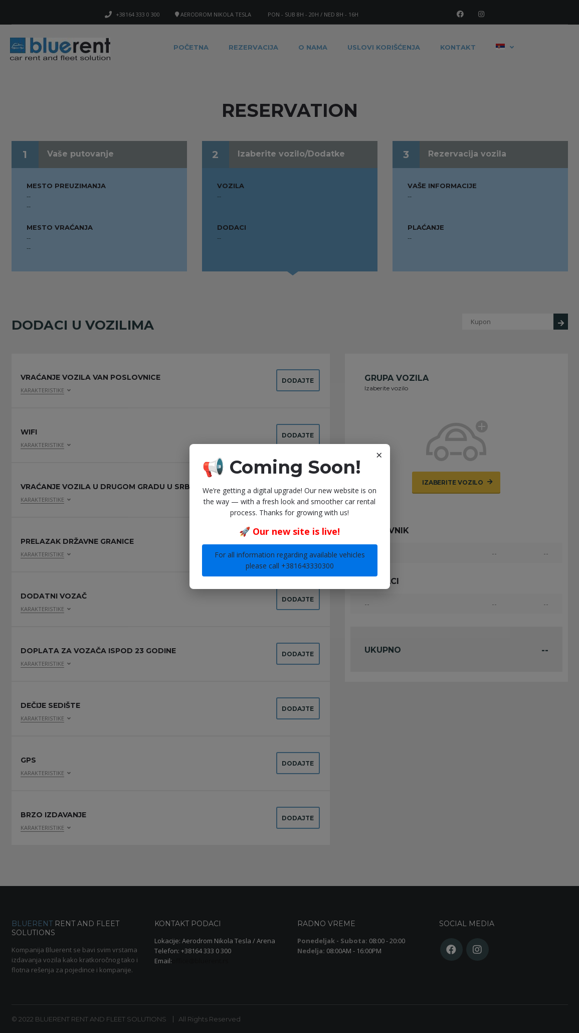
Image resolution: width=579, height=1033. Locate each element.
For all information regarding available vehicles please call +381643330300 (290, 560)
